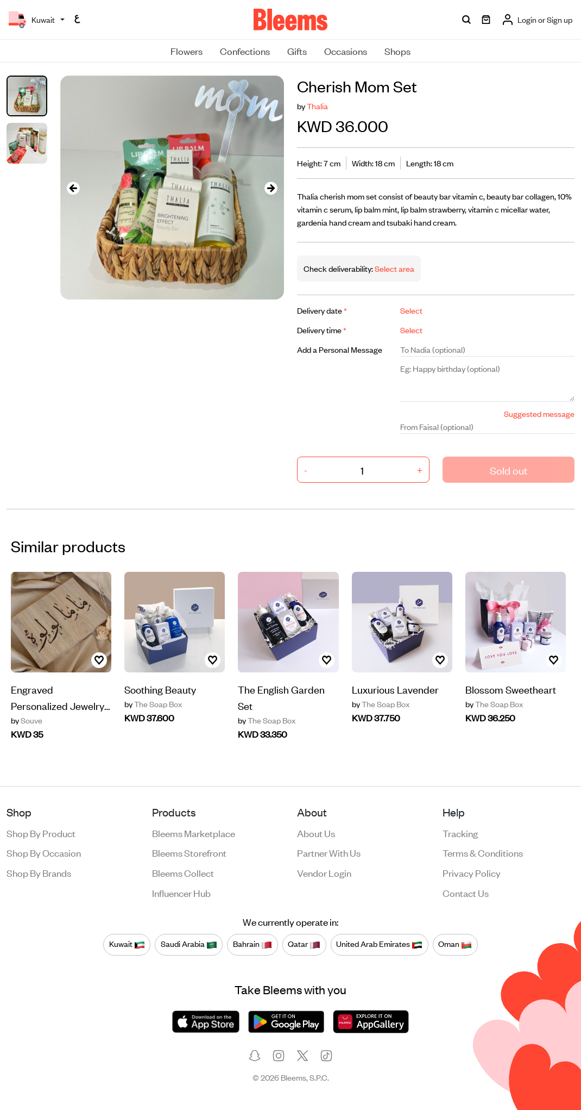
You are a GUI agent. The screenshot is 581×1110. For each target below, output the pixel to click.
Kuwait (127, 944)
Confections (245, 50)
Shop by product (41, 832)
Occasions (345, 50)
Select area (393, 268)
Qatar (304, 944)
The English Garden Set (281, 697)
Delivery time (321, 329)
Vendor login (324, 872)
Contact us (466, 892)
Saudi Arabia (189, 944)
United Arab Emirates (379, 944)
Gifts (297, 50)
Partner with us (329, 852)
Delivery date (322, 310)
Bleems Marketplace (193, 832)
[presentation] (73, 187)
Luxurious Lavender (395, 689)
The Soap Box (153, 704)
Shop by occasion (44, 852)
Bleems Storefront (189, 852)
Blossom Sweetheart (510, 689)
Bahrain (252, 944)
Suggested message (539, 413)
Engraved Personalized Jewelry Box (57, 698)
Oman (455, 944)
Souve (26, 720)
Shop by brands (39, 872)
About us (316, 832)
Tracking (460, 832)
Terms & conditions (483, 852)
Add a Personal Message (339, 349)
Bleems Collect (183, 872)
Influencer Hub (181, 892)
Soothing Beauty (160, 689)
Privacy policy (472, 872)
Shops (397, 50)
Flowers (186, 50)
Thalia (317, 105)
